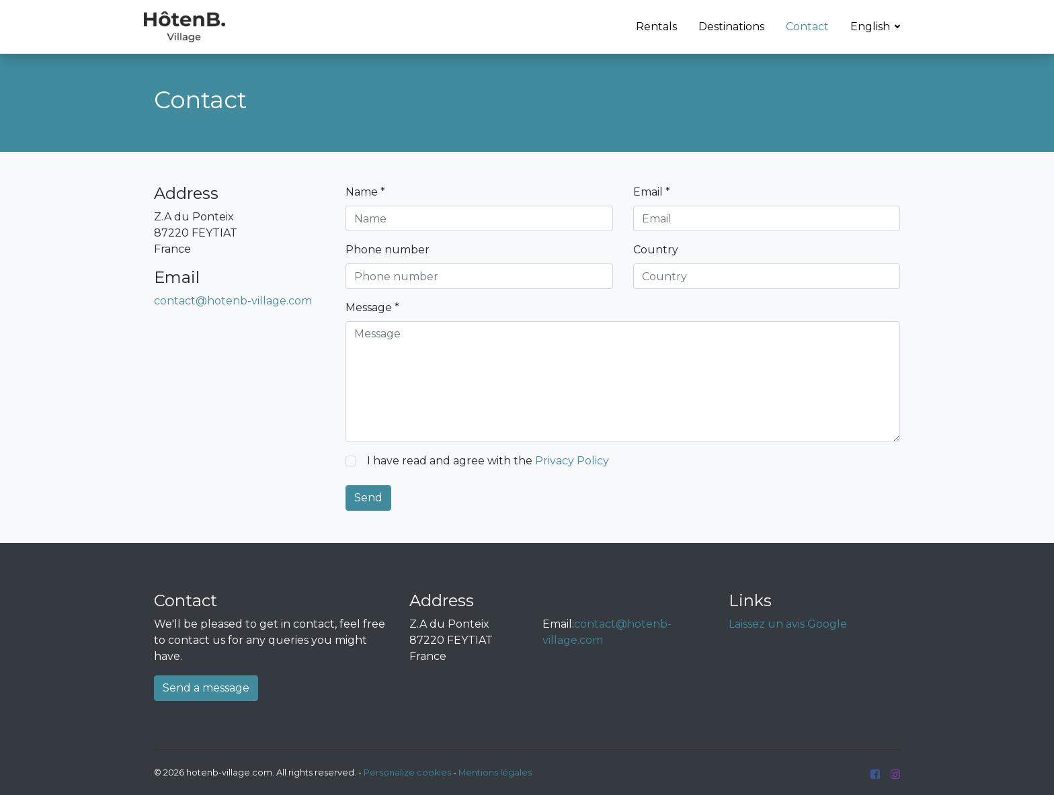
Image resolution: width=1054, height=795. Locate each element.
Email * (651, 191)
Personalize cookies (407, 772)
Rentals (656, 26)
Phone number (388, 249)
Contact (807, 26)
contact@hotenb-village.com (233, 300)
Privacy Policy (572, 460)
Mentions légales (495, 772)
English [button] (871, 26)
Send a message (206, 687)
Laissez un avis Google (788, 624)
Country (655, 249)
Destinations (731, 26)
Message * (372, 307)
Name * (365, 191)
